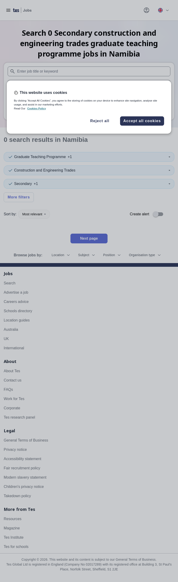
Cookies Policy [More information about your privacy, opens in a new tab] (36, 108)
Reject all (99, 121)
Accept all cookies (142, 121)
